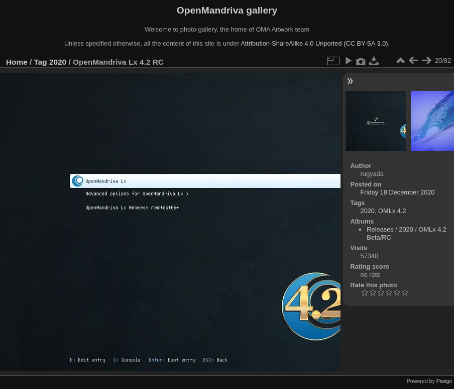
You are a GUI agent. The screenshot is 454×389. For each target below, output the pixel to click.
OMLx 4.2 (392, 211)
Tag (40, 62)
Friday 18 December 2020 (398, 192)
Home (17, 62)
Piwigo (444, 381)
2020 (57, 62)
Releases (380, 229)
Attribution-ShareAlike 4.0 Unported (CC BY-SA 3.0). (315, 43)
